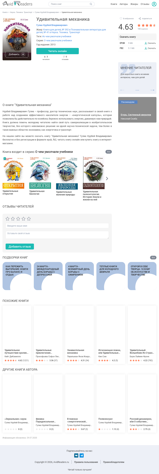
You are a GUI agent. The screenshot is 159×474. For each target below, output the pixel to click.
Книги (114, 4)
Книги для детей (52, 29)
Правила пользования (86, 462)
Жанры (134, 4)
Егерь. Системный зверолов (136, 114)
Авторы (124, 4)
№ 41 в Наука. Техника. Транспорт (62, 32)
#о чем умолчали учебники (56, 36)
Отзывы (145, 4)
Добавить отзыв (20, 246)
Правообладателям (113, 462)
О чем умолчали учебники (58, 40)
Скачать (152, 43)
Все (108, 152)
